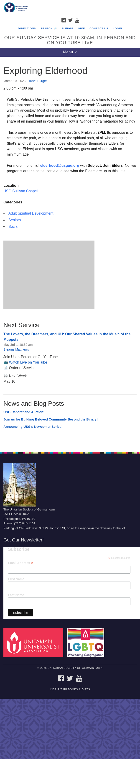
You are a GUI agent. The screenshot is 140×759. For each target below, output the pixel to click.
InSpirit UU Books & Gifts (70, 689)
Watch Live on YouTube (28, 362)
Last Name (16, 595)
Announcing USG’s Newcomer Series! (32, 426)
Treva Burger (37, 81)
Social (13, 226)
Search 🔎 (49, 28)
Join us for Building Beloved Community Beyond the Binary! (50, 419)
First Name (16, 579)
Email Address (20, 563)
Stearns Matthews (16, 349)
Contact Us (98, 28)
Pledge (67, 28)
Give (81, 28)
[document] (70, 252)
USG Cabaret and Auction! (23, 412)
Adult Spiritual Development (30, 213)
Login (117, 28)
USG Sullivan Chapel (20, 191)
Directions (27, 28)
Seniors (14, 220)
